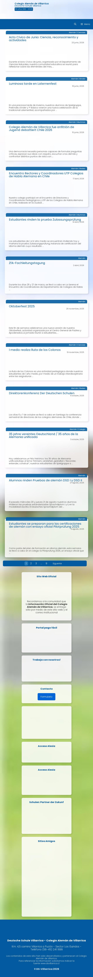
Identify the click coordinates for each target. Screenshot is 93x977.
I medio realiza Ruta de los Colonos (35, 349)
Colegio (81, 429)
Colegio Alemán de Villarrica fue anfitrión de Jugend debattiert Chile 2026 (41, 128)
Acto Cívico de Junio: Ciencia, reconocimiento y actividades (43, 39)
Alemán (72, 32)
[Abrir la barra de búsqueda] (75, 24)
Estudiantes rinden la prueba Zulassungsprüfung (45, 219)
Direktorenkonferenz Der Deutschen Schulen (41, 393)
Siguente (57, 563)
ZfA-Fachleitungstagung (27, 262)
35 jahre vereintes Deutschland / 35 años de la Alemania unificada (43, 435)
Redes (82, 168)
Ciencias (81, 32)
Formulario (46, 696)
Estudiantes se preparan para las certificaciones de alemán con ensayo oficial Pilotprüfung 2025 (45, 525)
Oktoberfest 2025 (22, 306)
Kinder (82, 78)
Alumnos (81, 122)
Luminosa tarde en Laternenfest (33, 83)
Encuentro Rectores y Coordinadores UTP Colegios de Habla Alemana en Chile (46, 175)
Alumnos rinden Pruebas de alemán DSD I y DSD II (45, 480)
